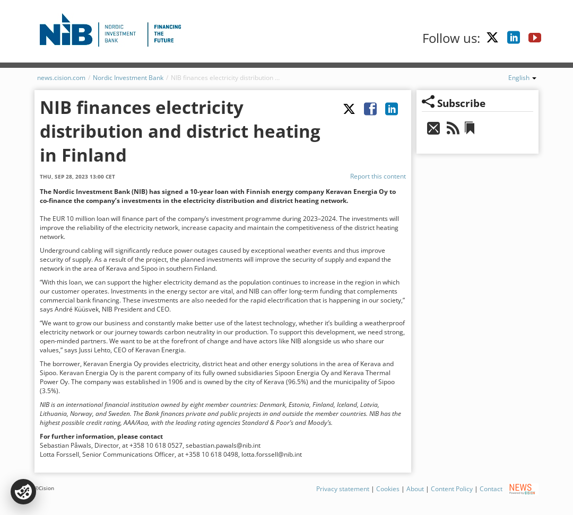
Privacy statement (342, 488)
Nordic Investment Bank (128, 77)
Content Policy (452, 488)
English (522, 77)
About (415, 488)
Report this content (378, 176)
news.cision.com (61, 77)
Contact (491, 488)
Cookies (388, 488)
